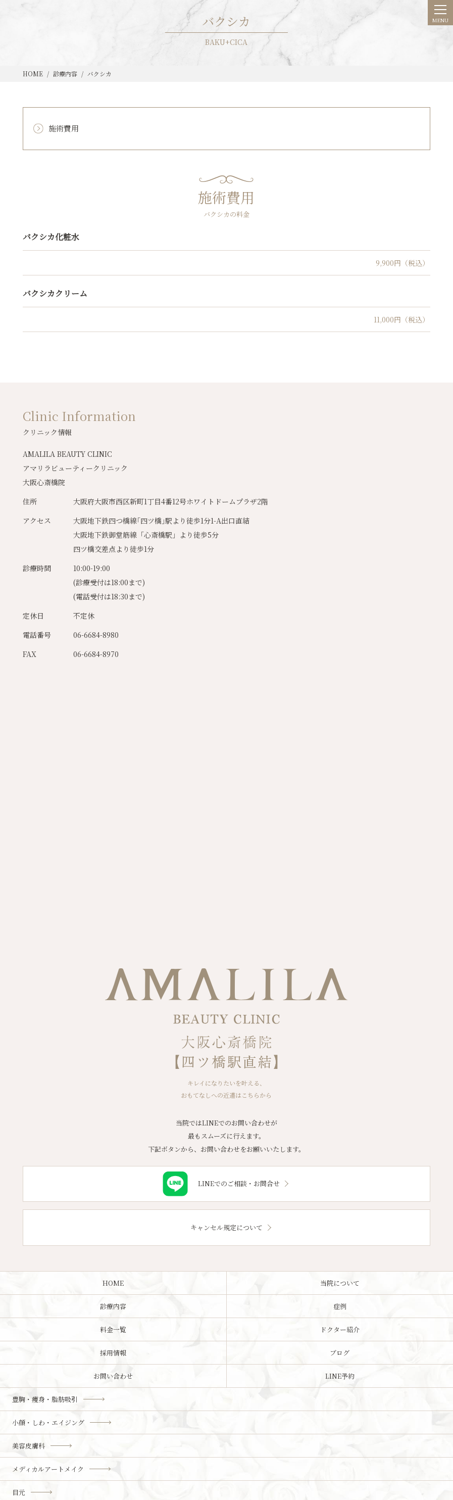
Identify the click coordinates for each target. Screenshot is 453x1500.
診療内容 (113, 1306)
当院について (340, 1283)
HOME (113, 1283)
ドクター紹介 (340, 1329)
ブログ (339, 1352)
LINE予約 (340, 1376)
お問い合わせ (113, 1376)
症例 (339, 1306)
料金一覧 (113, 1329)
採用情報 (113, 1352)
